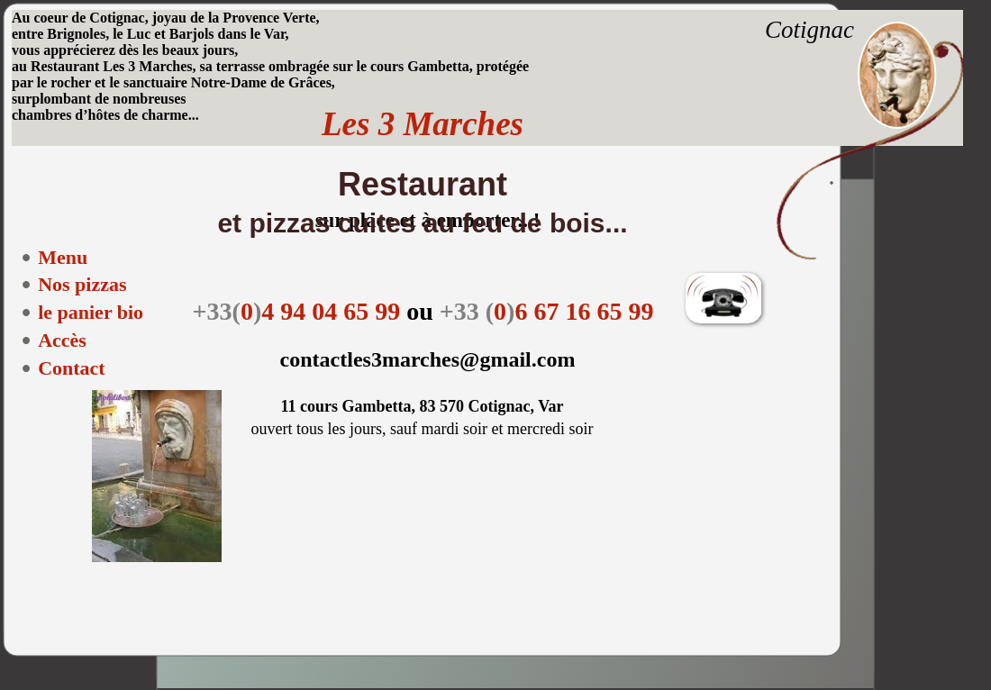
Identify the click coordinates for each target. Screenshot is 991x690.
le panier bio (90, 312)
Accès (62, 340)
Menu (62, 257)
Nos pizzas (82, 284)
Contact (71, 368)
